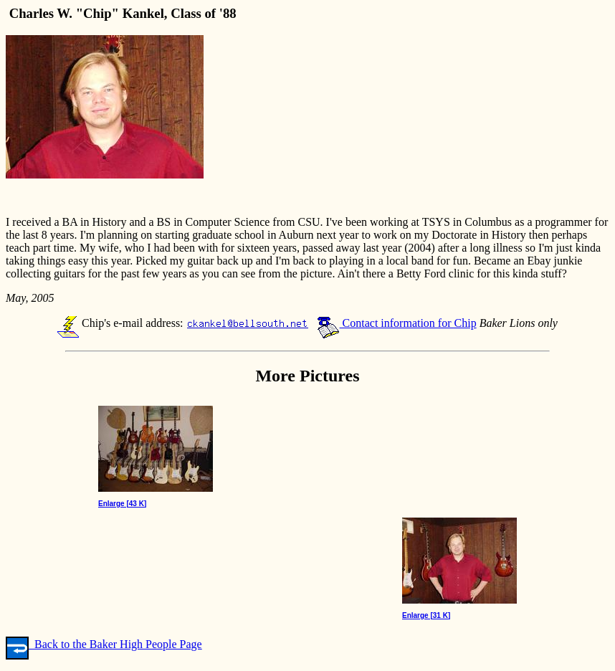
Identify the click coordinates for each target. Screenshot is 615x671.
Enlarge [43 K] (122, 504)
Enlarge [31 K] (426, 615)
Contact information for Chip (397, 323)
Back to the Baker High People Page (104, 644)
